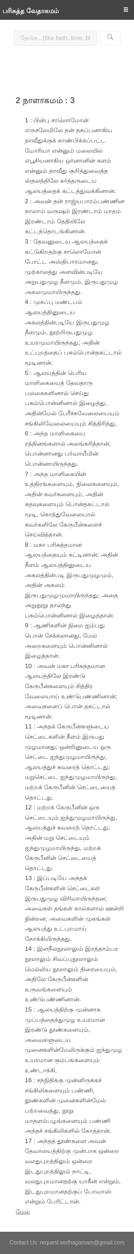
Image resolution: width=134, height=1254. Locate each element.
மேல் (23, 1211)
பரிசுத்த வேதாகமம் (30, 10)
